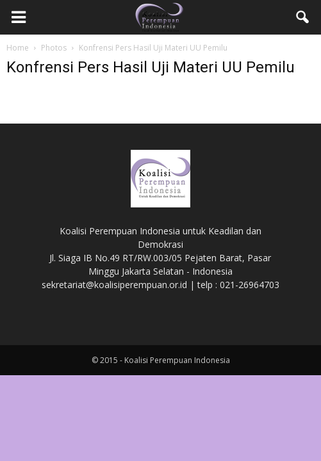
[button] (303, 17)
